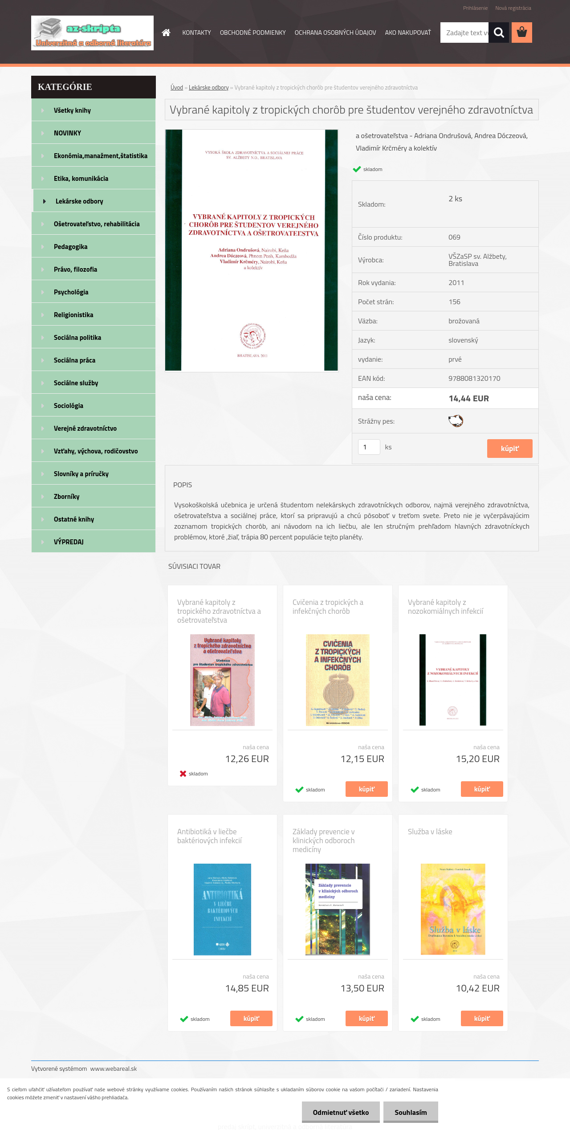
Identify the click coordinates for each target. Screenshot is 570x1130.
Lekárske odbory (79, 201)
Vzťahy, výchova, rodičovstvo (96, 451)
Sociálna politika (77, 337)
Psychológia (71, 292)
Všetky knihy (72, 110)
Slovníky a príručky (81, 474)
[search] (499, 32)
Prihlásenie (475, 8)
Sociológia (68, 405)
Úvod (177, 87)
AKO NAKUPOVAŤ (408, 32)
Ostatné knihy (74, 519)
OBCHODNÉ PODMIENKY (253, 32)
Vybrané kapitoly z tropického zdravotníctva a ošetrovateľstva (219, 611)
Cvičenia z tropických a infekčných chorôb (328, 607)
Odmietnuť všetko (341, 1112)
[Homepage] (165, 32)
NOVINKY (67, 133)
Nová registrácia (513, 8)
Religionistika (74, 315)
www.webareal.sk (113, 1068)
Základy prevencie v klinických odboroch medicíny (324, 840)
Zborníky (66, 496)
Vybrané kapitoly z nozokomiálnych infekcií (445, 607)
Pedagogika (71, 246)
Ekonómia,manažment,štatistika (101, 156)
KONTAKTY (197, 32)
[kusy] (369, 447)
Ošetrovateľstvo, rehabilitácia (97, 224)
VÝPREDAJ (69, 542)
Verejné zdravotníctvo (85, 428)
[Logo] (92, 33)
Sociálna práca (74, 360)
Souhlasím (411, 1112)
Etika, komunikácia (81, 178)
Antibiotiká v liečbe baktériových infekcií (209, 836)
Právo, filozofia (76, 269)
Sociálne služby (76, 383)
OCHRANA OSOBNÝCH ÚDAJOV (335, 32)
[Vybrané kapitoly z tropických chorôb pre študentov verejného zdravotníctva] (251, 133)
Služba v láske (430, 831)
